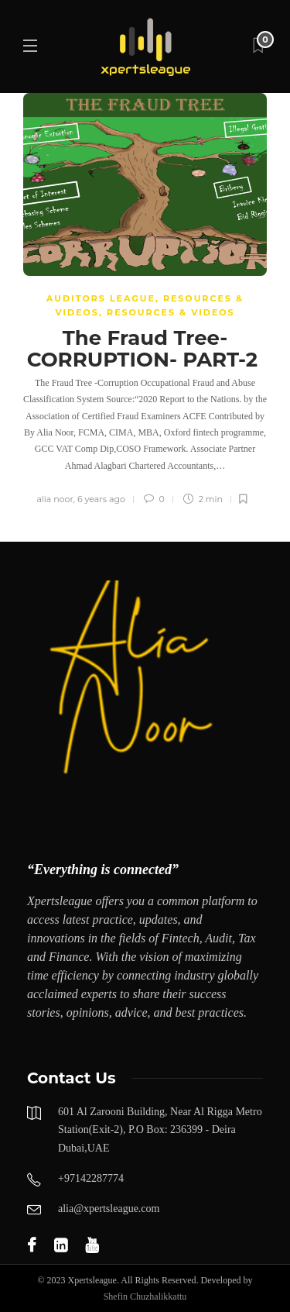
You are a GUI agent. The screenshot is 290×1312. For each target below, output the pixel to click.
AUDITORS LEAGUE (100, 298)
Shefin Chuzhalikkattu (145, 1296)
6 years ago (101, 499)
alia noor (54, 499)
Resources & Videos (171, 312)
